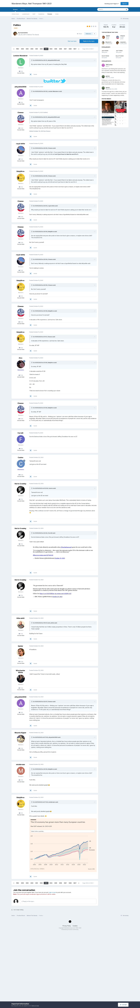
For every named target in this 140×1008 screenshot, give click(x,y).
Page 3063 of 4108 (88, 49)
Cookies (75, 994)
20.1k (21, 848)
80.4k (21, 474)
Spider (20, 715)
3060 (31, 49)
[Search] (106, 9)
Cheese (20, 112)
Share (79, 33)
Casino (20, 457)
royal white (20, 144)
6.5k (21, 187)
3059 (27, 49)
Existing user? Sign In (112, 3)
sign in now (52, 961)
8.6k (21, 448)
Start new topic (72, 41)
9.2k (21, 71)
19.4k (21, 159)
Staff (34, 14)
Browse (15, 10)
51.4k (21, 375)
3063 (46, 49)
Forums (50, 14)
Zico (20, 358)
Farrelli (20, 433)
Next (75, 49)
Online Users (15, 14)
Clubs (56, 14)
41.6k (21, 817)
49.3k (21, 730)
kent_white (51, 691)
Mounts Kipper (20, 801)
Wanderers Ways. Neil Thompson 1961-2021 (32, 3)
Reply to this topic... (28, 970)
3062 (41, 49)
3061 (36, 49)
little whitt (20, 687)
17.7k (21, 702)
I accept (123, 1004)
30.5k (21, 128)
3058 (22, 49)
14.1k (21, 102)
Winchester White (20, 740)
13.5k (21, 756)
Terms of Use (35, 1005)
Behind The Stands (33, 34)
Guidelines (41, 14)
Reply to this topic (88, 41)
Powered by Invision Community (70, 998)
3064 (50, 49)
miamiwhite (24, 32)
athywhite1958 (52, 60)
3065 (55, 49)
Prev (17, 49)
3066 (60, 49)
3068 (70, 49)
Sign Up (124, 3)
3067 (65, 49)
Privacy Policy (67, 994)
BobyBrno (20, 171)
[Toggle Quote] (32, 60)
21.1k (21, 499)
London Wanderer (20, 56)
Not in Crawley (20, 484)
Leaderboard (25, 14)
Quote (35, 74)
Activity (23, 9)
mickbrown (20, 833)
